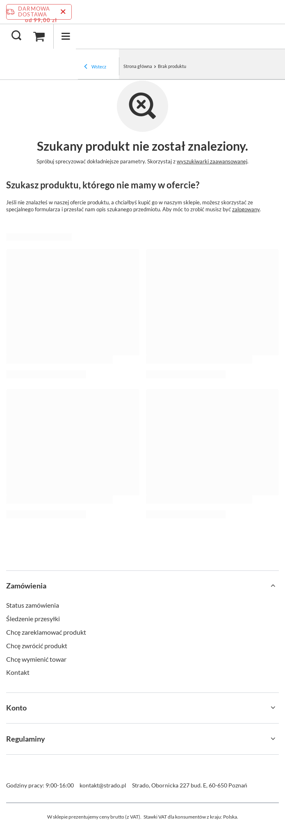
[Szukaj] (16, 36)
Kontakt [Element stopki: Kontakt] (18, 672)
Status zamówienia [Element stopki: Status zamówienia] (32, 605)
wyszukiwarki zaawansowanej (212, 161)
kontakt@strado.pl (103, 785)
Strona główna (137, 66)
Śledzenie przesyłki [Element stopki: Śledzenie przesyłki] (33, 618)
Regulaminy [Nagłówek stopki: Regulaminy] (25, 738)
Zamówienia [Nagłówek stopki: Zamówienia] (26, 585)
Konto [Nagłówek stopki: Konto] (16, 707)
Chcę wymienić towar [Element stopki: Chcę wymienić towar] (36, 659)
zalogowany (246, 209)
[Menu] (65, 36)
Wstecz (95, 67)
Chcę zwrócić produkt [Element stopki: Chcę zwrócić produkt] (36, 645)
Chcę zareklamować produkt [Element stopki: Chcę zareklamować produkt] (46, 632)
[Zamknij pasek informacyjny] (63, 12)
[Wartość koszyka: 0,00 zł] (39, 36)
